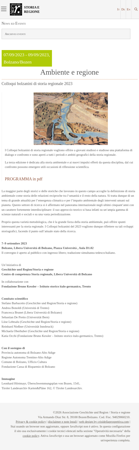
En (128, 9)
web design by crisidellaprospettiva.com (104, 421)
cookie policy (31, 435)
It (118, 9)
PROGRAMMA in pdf (23, 179)
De (123, 9)
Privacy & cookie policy (31, 421)
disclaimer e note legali (62, 421)
